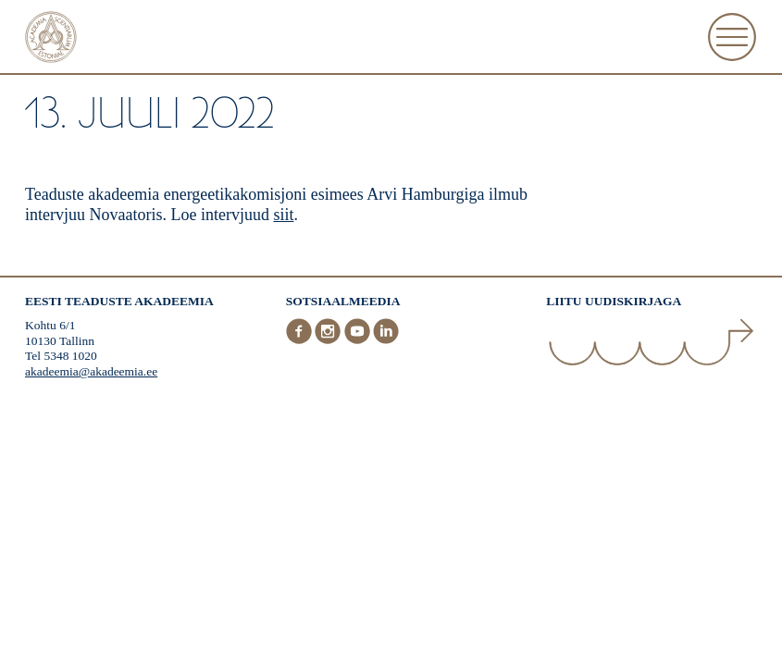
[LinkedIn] (386, 340)
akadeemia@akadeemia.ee (91, 371)
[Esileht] (51, 39)
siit (283, 214)
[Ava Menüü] (732, 37)
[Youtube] (359, 340)
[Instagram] (329, 340)
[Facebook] (301, 340)
